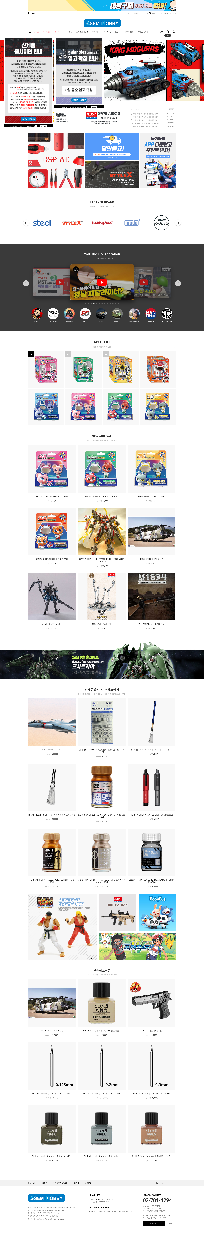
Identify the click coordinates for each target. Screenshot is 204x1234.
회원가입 (137, 13)
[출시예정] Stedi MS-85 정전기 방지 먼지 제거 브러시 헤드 (51, 815)
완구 (35, 36)
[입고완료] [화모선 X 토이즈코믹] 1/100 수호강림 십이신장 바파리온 (102, 560)
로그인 (129, 13)
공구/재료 (107, 32)
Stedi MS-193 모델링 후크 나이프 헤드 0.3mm (151, 1093)
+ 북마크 (33, 13)
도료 (117, 32)
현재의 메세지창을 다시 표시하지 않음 (23, 126)
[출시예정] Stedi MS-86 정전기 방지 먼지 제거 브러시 (151, 750)
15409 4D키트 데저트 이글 (151, 1031)
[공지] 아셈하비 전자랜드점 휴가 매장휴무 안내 (145, 123)
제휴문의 (88, 1183)
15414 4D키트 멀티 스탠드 (102, 624)
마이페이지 (164, 13)
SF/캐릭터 (96, 32)
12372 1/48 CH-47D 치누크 (151, 559)
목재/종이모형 (128, 32)
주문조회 (155, 13)
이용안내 (75, 1183)
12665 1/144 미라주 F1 (52, 750)
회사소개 (31, 1183)
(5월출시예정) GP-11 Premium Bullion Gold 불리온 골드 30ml (52, 881)
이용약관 (43, 1183)
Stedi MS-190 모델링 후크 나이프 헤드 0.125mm (51, 1093)
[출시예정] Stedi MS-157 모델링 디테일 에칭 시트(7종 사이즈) (102, 751)
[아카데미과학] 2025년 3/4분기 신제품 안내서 (144, 126)
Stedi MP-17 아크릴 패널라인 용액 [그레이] (101, 1156)
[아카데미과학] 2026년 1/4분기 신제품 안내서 (144, 117)
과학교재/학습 (142, 32)
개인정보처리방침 (60, 1183)
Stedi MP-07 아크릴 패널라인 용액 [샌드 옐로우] (101, 1031)
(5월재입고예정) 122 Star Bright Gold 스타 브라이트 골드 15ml (101, 816)
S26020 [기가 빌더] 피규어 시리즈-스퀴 (52, 496)
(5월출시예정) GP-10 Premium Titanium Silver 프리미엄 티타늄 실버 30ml (102, 881)
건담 (70, 32)
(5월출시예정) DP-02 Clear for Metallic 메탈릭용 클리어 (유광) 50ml (151, 881)
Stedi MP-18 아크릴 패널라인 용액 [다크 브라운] (51, 1156)
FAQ (170, 1223)
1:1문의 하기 (153, 1223)
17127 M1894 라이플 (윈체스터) (151, 624)
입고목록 (173, 13)
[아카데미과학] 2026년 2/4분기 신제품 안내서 (144, 114)
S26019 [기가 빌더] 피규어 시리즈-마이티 (102, 496)
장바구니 (146, 13)
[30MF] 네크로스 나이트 (52, 624)
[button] (105, 97)
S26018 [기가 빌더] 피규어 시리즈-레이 (152, 496)
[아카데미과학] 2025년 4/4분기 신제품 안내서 (144, 120)
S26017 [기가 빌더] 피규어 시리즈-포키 (52, 559)
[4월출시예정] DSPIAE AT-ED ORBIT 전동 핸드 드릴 (151, 815)
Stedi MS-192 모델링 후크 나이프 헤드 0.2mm (101, 1093)
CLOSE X (43, 126)
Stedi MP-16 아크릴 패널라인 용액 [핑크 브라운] (151, 1156)
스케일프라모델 (82, 32)
